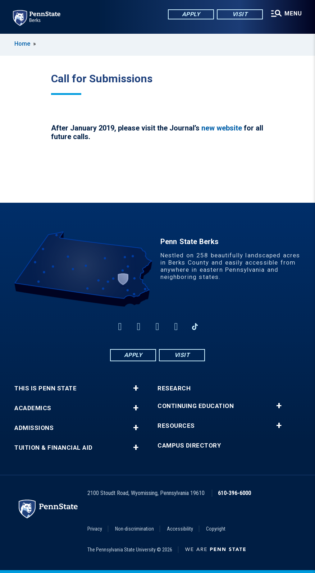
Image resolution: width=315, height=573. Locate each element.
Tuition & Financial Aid (53, 447)
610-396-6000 (234, 493)
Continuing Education (196, 406)
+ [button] (135, 388)
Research (174, 388)
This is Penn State (45, 388)
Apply (191, 14)
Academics (32, 408)
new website (221, 128)
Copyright (215, 529)
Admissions (34, 428)
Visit (240, 14)
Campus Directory (189, 445)
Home (22, 43)
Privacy (94, 529)
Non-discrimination (134, 529)
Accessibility (180, 529)
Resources (176, 425)
